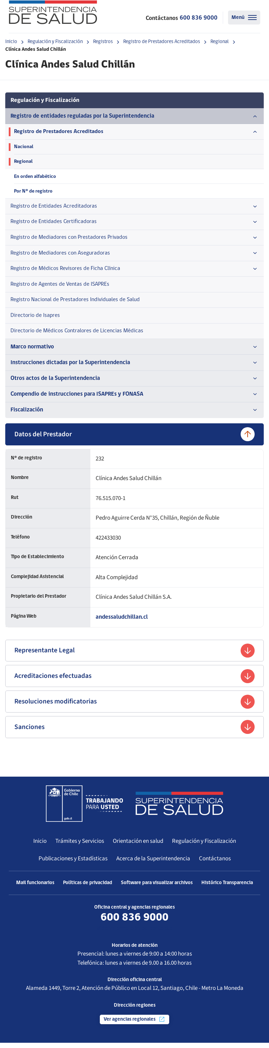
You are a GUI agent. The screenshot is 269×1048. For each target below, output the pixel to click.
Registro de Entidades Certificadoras (134, 223)
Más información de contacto (134, 934)
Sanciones (134, 732)
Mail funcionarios (35, 888)
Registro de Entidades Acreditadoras (134, 207)
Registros (103, 41)
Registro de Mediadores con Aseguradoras (134, 255)
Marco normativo (134, 350)
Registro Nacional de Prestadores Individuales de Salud (78, 303)
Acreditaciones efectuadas (134, 681)
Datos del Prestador (134, 439)
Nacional (23, 147)
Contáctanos (215, 864)
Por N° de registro (33, 192)
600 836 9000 (199, 18)
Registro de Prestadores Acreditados (161, 41)
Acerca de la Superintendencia (153, 864)
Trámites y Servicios (79, 846)
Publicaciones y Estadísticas (73, 864)
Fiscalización (134, 414)
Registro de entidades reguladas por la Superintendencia (134, 116)
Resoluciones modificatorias (134, 707)
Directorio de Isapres (36, 319)
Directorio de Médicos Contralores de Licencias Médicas (80, 335)
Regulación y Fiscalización (55, 41)
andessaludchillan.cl (122, 622)
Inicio (11, 41)
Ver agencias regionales (134, 1024)
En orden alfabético (35, 177)
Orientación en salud (138, 846)
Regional (220, 41)
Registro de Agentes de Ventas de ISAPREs (62, 287)
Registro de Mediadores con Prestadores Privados (134, 239)
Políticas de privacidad (87, 888)
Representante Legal (134, 655)
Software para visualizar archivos (157, 888)
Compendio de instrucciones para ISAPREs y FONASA (134, 398)
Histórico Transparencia (227, 888)
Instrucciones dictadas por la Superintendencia (134, 366)
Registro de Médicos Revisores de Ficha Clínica (134, 271)
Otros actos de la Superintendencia (134, 382)
